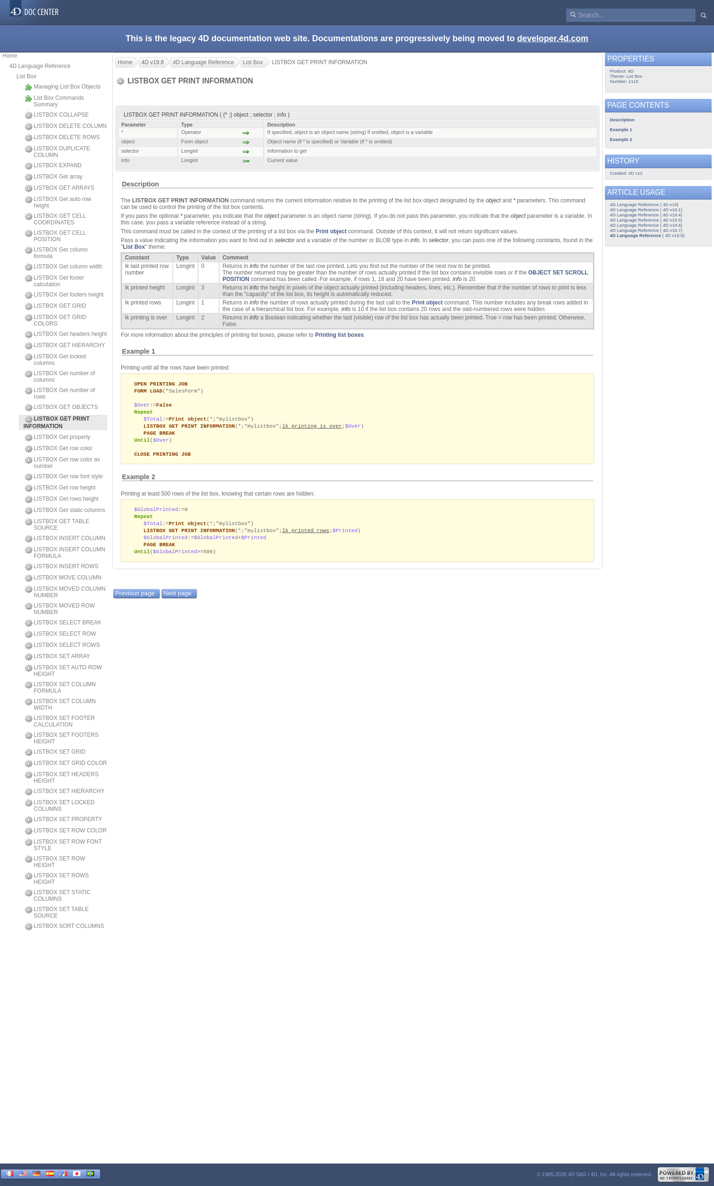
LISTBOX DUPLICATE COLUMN (57, 151)
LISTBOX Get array (53, 177)
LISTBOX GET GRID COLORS (55, 320)
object (493, 200)
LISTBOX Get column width (64, 267)
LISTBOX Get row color (58, 448)
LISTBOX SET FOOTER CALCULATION (60, 721)
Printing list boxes (339, 335)
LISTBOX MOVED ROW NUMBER (60, 608)
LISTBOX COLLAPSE (56, 115)
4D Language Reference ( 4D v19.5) (646, 219)
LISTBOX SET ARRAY (57, 656)
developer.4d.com (553, 38)
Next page (177, 601)
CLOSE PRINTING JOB (162, 458)
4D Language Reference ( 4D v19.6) (646, 225)
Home (9, 55)
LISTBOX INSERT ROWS (61, 567)
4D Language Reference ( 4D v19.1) (646, 209)
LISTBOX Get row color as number (62, 462)
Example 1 (138, 351)
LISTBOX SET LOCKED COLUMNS (60, 805)
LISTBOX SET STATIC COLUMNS (57, 895)
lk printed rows (305, 537)
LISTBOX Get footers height (64, 295)
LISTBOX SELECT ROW (60, 634)
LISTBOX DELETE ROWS (62, 137)
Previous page (135, 601)
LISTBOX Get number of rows (60, 393)
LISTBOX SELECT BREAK (63, 623)
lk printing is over (312, 428)
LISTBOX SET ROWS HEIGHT (57, 878)
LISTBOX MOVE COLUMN (63, 578)
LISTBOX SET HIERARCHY (64, 791)
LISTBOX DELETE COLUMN (66, 126)
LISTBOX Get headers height (66, 334)
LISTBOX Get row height (60, 488)
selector (284, 240)
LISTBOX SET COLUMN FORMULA (60, 687)
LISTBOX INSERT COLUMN (65, 538)
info (414, 240)
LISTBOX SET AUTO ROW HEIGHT (63, 670)
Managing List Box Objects (63, 87)
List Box (26, 76)
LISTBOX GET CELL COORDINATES (55, 219)
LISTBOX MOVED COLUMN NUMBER (65, 592)
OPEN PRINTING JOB (160, 383)
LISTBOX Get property (57, 437)
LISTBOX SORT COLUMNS (64, 926)
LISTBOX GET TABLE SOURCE (57, 524)
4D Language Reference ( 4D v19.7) (646, 230)
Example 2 (138, 482)
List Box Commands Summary (54, 101)
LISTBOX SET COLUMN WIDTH (60, 704)
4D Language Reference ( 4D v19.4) (646, 214)
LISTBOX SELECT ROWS (62, 645)
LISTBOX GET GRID (55, 306)
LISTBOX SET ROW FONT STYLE (63, 845)
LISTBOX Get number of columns (60, 376)
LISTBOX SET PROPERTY (63, 819)
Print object (331, 231)
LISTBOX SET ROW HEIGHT (55, 861)
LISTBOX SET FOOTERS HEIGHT (61, 738)
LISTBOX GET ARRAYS (60, 188)
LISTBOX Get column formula (56, 252)
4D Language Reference (40, 66)
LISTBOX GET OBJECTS (61, 407)
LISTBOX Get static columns (65, 510)
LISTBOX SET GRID (55, 752)
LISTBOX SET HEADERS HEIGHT (62, 777)
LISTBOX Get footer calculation (54, 281)
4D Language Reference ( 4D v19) (644, 204)
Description (140, 184)
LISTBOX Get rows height (61, 499)
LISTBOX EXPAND (53, 166)
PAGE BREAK (159, 436)
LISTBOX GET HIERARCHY (65, 345)
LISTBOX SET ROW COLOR (66, 831)
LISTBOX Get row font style (64, 477)
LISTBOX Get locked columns (55, 359)
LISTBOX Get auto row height (58, 202)
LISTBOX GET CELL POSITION (55, 236)
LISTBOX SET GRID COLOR (66, 763)
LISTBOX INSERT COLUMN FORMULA (65, 552)
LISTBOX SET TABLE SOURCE (56, 912)
